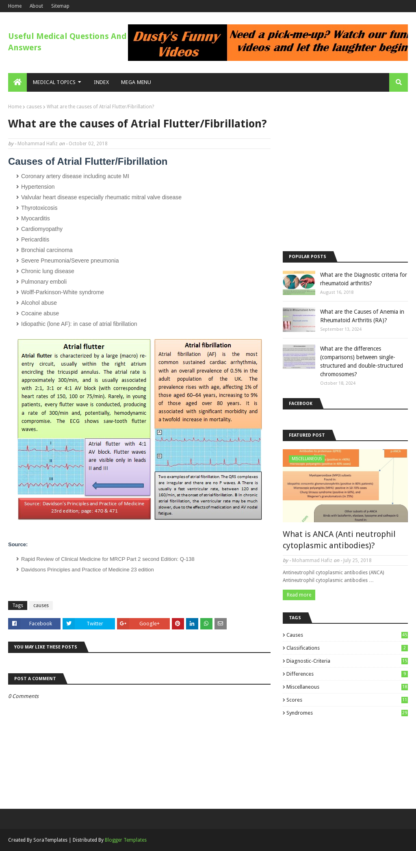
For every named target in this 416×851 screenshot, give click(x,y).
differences (347, 674)
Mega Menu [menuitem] (136, 82)
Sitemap (60, 6)
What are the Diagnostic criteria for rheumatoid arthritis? (363, 279)
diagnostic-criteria (347, 661)
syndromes (347, 713)
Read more (299, 595)
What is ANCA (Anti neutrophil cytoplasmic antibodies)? (339, 539)
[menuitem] (17, 82)
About (36, 6)
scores (347, 700)
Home (15, 6)
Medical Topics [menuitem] (54, 82)
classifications (347, 648)
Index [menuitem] (101, 82)
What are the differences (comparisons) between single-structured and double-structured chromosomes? (361, 361)
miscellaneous (347, 687)
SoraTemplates (50, 840)
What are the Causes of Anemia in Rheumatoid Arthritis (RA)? (362, 315)
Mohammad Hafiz (37, 144)
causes (34, 107)
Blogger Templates (126, 840)
